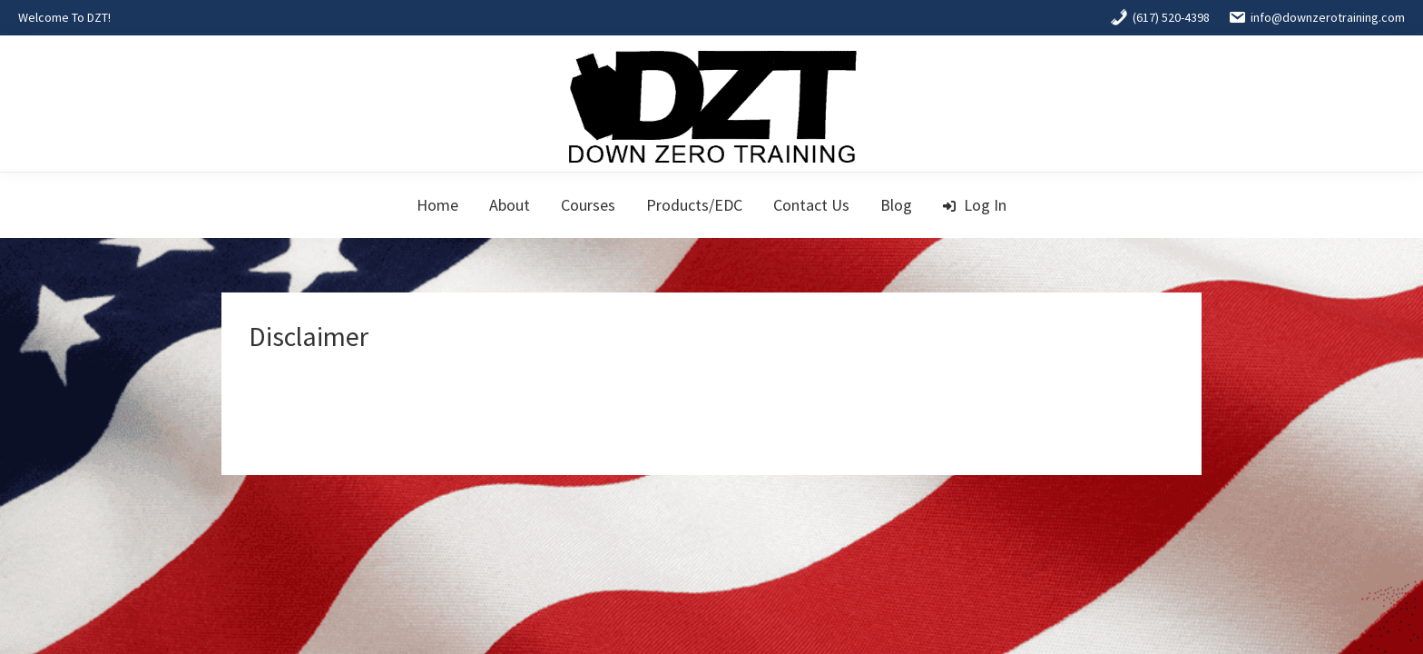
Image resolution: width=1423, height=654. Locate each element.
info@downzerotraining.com (1316, 17)
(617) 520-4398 (1160, 17)
